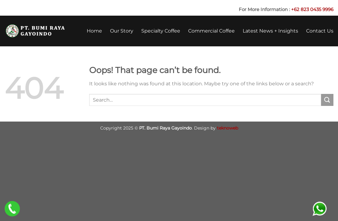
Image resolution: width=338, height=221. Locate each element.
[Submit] (327, 100)
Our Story (121, 31)
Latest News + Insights (270, 31)
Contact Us (319, 31)
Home (94, 31)
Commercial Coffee (211, 31)
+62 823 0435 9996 (312, 9)
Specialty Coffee (160, 31)
